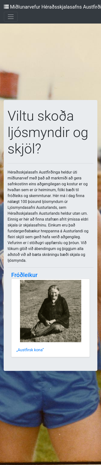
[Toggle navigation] (11, 17)
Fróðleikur (24, 275)
